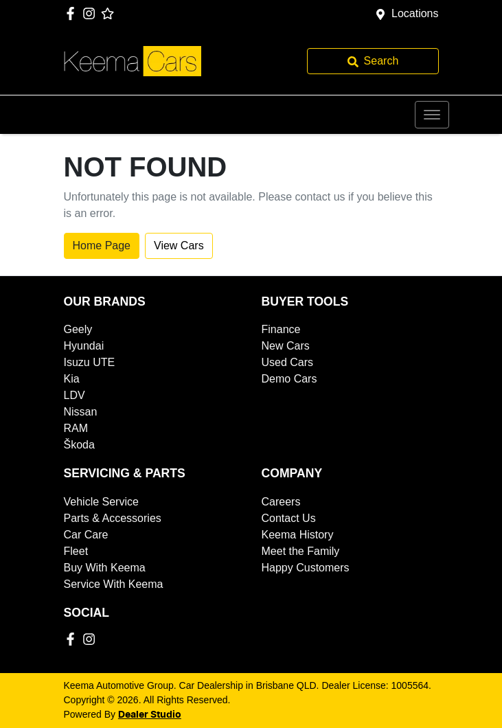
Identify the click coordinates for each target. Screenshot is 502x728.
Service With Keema (113, 584)
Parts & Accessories (112, 518)
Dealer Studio (149, 715)
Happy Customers (306, 567)
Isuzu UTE (89, 362)
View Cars (179, 245)
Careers (281, 502)
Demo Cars (289, 379)
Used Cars (288, 362)
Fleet (76, 551)
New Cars (286, 346)
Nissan (81, 412)
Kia (72, 379)
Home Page (102, 245)
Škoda (79, 445)
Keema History (298, 535)
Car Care (86, 535)
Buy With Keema (105, 567)
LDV (74, 395)
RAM (76, 428)
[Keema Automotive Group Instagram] (91, 13)
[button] (432, 114)
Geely (78, 329)
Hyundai (84, 346)
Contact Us (289, 518)
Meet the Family (301, 551)
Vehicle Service (101, 502)
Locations (415, 13)
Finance (281, 329)
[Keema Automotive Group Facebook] (73, 13)
